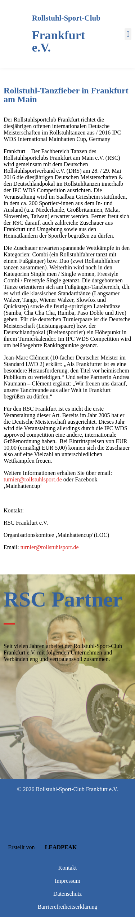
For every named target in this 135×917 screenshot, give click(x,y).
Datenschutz (67, 894)
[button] (128, 34)
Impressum (67, 881)
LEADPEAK (56, 847)
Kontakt (67, 868)
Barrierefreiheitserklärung (67, 907)
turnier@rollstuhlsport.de (33, 479)
